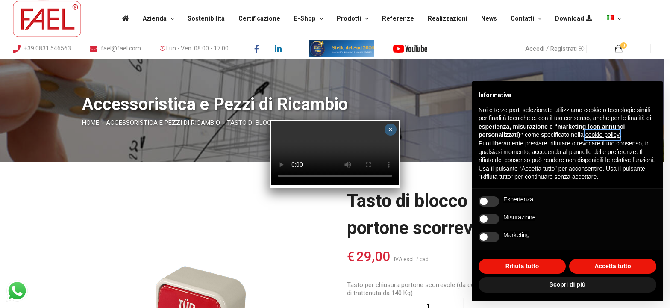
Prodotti (349, 18)
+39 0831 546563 (42, 49)
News (489, 18)
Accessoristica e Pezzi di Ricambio (163, 123)
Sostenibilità (206, 18)
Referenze (398, 18)
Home (90, 123)
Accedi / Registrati (554, 49)
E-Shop (305, 18)
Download (573, 18)
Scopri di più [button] (568, 284)
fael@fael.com (115, 49)
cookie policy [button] (602, 134)
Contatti (522, 18)
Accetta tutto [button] (612, 266)
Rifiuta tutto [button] (522, 266)
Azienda (155, 18)
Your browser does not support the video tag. (335, 153)
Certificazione (259, 18)
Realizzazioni (447, 18)
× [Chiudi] (390, 129)
